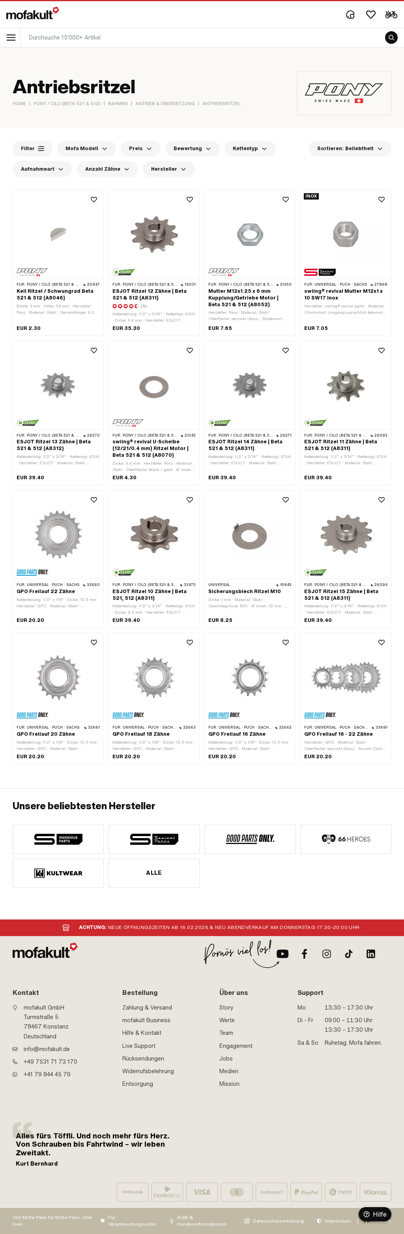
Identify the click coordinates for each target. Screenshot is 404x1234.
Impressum (338, 1221)
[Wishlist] (370, 14)
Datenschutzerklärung (278, 1221)
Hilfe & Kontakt (141, 1033)
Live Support (138, 1046)
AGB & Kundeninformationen (202, 1220)
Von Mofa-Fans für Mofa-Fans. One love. (52, 1220)
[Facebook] (304, 954)
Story (226, 1008)
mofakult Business (146, 1020)
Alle (154, 873)
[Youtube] (282, 954)
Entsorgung (137, 1084)
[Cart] (391, 14)
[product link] (58, 262)
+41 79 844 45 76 (47, 1074)
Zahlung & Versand (147, 1008)
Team (226, 1033)
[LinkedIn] (371, 954)
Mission (229, 1084)
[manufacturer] (58, 839)
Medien (228, 1071)
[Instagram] (327, 954)
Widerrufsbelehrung (148, 1071)
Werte (227, 1020)
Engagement (235, 1046)
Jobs (226, 1059)
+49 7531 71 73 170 (50, 1062)
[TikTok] (349, 954)
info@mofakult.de (47, 1049)
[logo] (32, 13)
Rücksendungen (143, 1059)
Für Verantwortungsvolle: (132, 1220)
